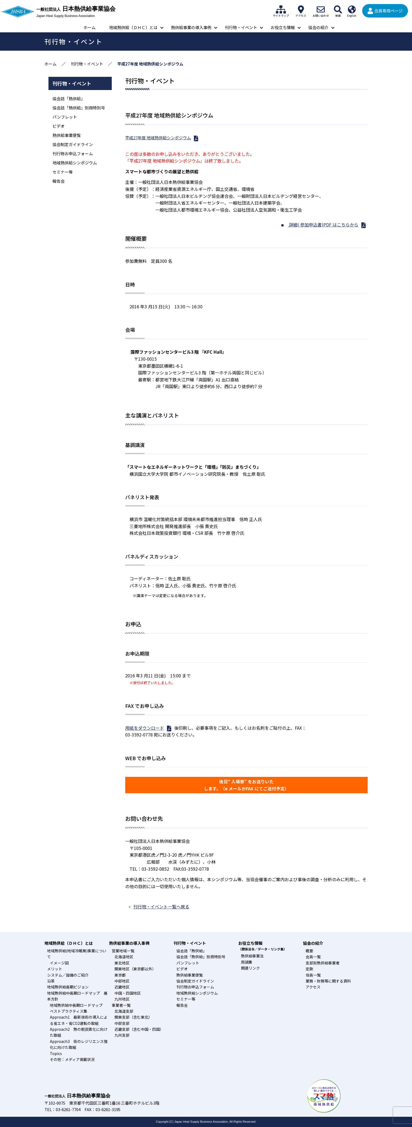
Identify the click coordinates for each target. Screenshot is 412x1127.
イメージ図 (59, 963)
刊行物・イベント (241, 27)
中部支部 (122, 1023)
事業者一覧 (121, 1005)
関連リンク (250, 968)
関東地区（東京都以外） (135, 968)
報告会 (59, 181)
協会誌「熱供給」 (69, 98)
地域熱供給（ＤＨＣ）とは (133, 27)
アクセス (300, 9)
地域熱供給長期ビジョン (68, 987)
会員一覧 (313, 956)
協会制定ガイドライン (73, 144)
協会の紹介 (318, 27)
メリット (54, 968)
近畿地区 (122, 987)
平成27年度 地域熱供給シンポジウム (158, 137)
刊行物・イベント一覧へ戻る (161, 906)
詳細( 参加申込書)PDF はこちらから (323, 224)
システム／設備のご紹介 (68, 975)
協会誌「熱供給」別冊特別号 (79, 108)
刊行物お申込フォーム (73, 153)
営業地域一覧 (123, 950)
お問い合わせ (320, 9)
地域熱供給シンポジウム (75, 163)
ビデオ (59, 126)
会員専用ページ (388, 10)
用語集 (246, 962)
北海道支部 (123, 1011)
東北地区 (122, 963)
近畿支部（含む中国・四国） (138, 1029)
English (351, 9)
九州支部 (122, 1035)
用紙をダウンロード (144, 728)
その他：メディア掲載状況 (72, 1059)
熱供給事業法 (252, 956)
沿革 (51, 981)
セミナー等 (63, 172)
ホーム (89, 27)
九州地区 (122, 999)
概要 (309, 950)
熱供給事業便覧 (67, 135)
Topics (56, 1053)
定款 (309, 968)
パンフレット (65, 117)
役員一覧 (313, 975)
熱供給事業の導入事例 (191, 27)
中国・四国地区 (127, 993)
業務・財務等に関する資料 (328, 981)
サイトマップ (281, 9)
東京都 (120, 975)
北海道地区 (123, 956)
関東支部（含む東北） (133, 1017)
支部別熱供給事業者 (323, 963)
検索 (338, 9)
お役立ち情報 (283, 27)
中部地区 (122, 981)
